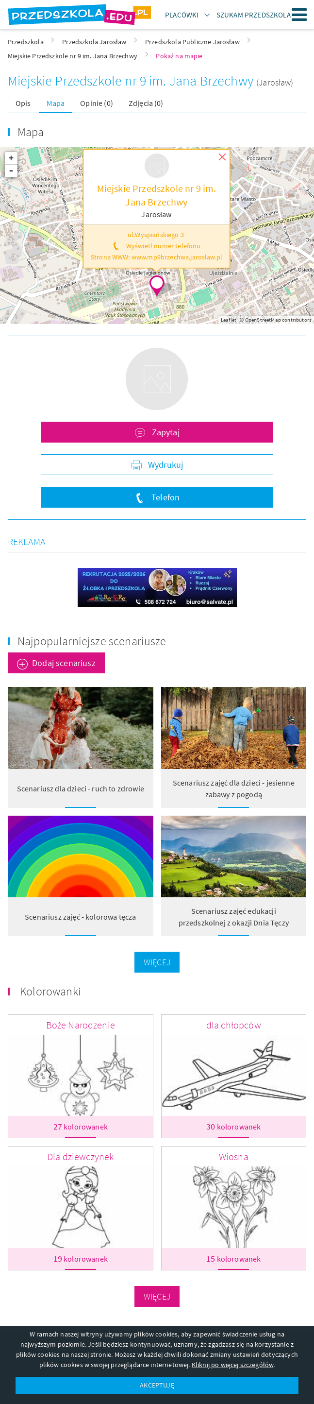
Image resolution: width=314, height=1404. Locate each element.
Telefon (164, 497)
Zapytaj (164, 432)
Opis (23, 103)
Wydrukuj (164, 464)
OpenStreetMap (263, 319)
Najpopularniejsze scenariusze (91, 641)
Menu (299, 14)
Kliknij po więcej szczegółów (232, 1364)
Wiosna (233, 1156)
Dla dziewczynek (80, 1156)
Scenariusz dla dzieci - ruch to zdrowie (80, 788)
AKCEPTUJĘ (157, 1385)
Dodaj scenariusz (64, 662)
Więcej (157, 962)
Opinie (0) (96, 103)
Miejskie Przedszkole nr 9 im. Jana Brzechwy (132, 80)
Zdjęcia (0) (146, 103)
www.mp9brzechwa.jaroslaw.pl (177, 257)
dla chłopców (233, 1025)
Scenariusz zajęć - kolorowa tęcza (80, 917)
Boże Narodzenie (80, 1025)
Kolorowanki (50, 991)
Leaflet (228, 319)
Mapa (56, 103)
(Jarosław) (275, 82)
